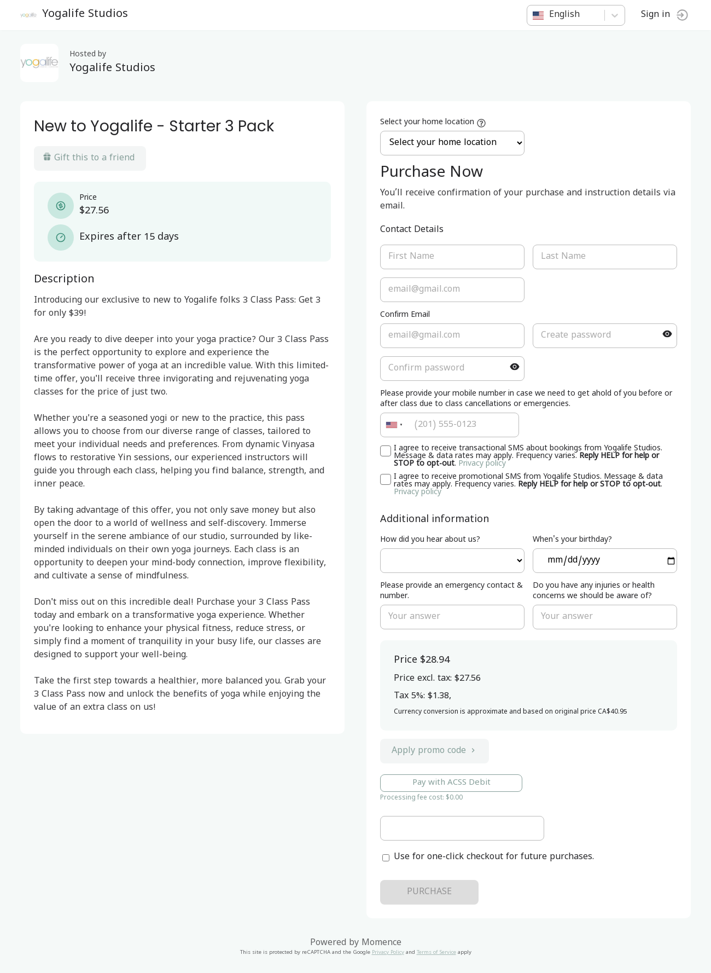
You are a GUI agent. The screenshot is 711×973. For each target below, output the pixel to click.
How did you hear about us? (430, 540)
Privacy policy (482, 464)
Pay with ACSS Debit (451, 783)
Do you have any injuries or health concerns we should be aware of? (593, 591)
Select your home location (427, 123)
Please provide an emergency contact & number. (451, 591)
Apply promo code (434, 751)
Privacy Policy (388, 953)
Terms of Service (436, 953)
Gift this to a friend (90, 158)
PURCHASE (429, 893)
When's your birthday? (571, 540)
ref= (452, 560)
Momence (381, 943)
